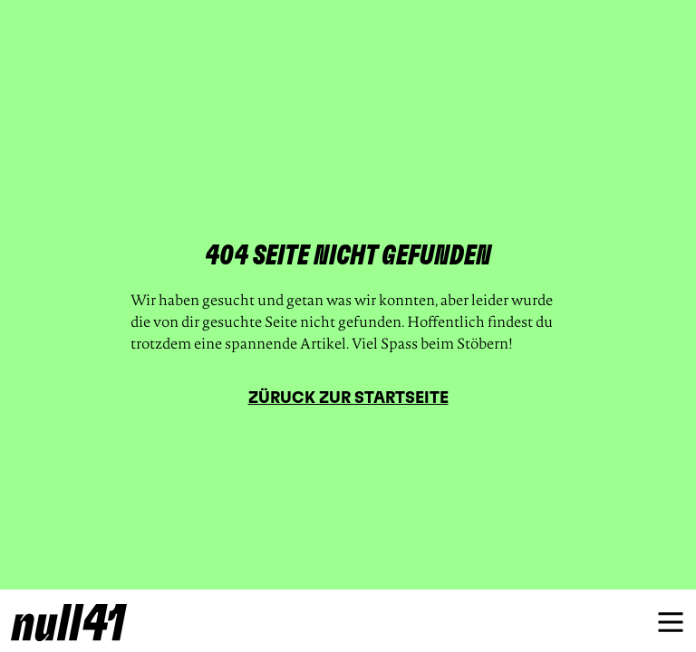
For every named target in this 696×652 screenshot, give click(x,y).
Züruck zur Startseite (348, 398)
